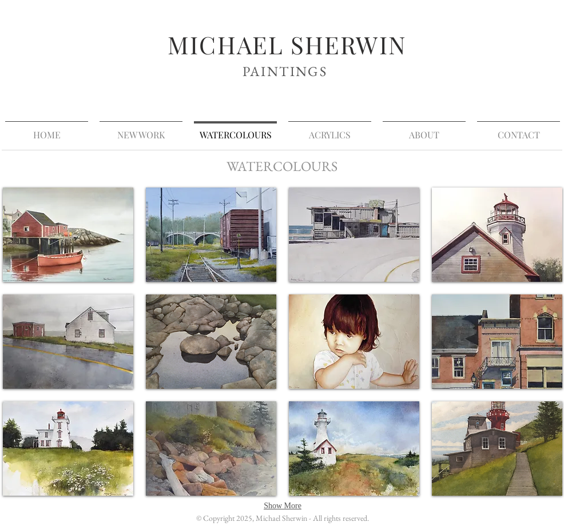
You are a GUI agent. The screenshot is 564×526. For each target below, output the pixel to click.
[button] (68, 235)
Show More (282, 505)
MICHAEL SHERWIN (287, 45)
